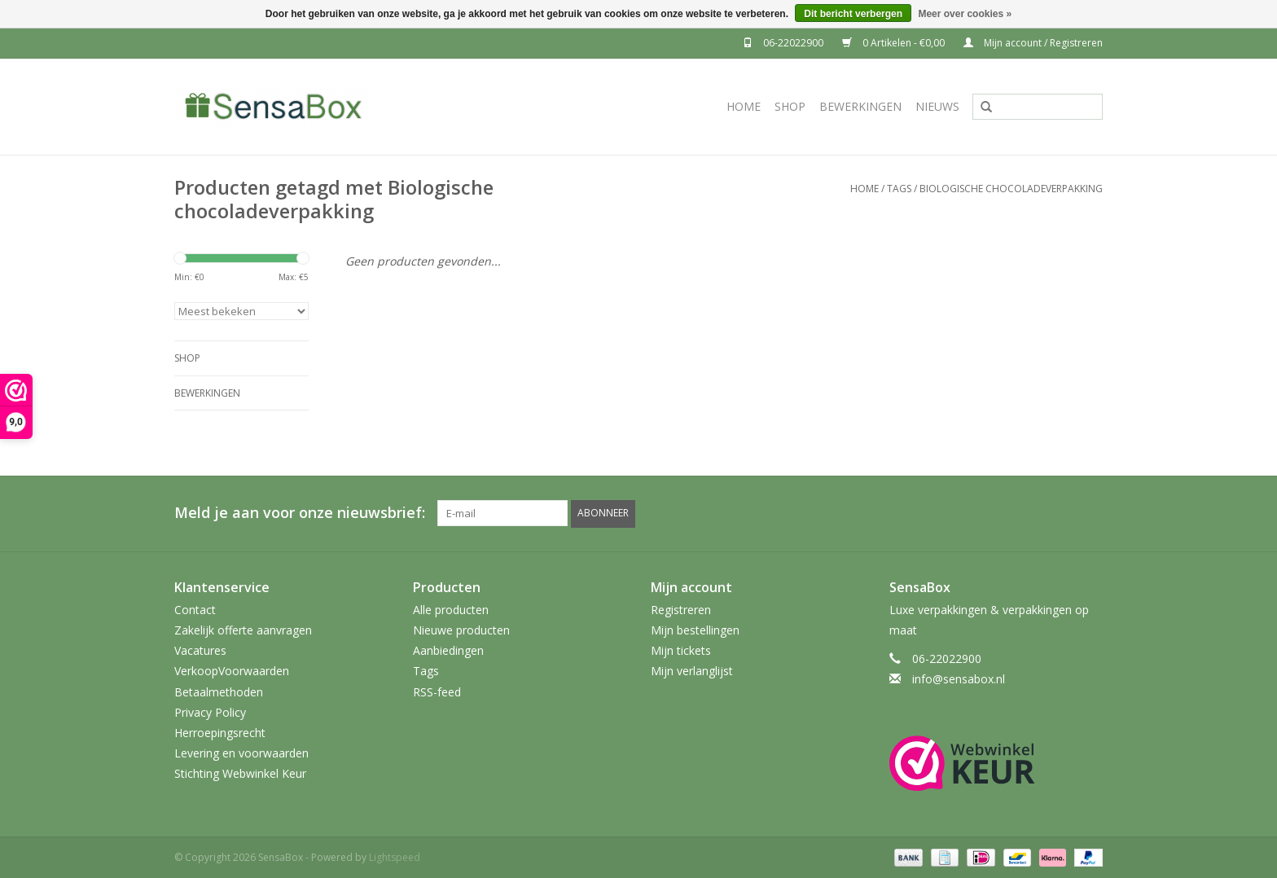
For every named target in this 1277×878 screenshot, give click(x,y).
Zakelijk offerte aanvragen (243, 629)
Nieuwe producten (461, 629)
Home (743, 106)
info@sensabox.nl (958, 679)
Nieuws (937, 106)
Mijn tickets (681, 650)
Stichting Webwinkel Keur (240, 773)
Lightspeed (394, 856)
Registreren (681, 609)
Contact (195, 609)
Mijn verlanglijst (692, 670)
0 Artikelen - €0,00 (894, 43)
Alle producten (451, 609)
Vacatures (200, 650)
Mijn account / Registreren (1033, 43)
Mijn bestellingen (695, 629)
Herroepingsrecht (219, 732)
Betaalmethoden (218, 691)
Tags (899, 188)
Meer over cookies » (965, 14)
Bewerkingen (860, 106)
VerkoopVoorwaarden (231, 670)
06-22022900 (784, 43)
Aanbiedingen (448, 650)
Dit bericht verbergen (853, 14)
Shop (790, 106)
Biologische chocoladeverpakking (1011, 188)
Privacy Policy (210, 711)
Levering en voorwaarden (241, 753)
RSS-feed (437, 691)
